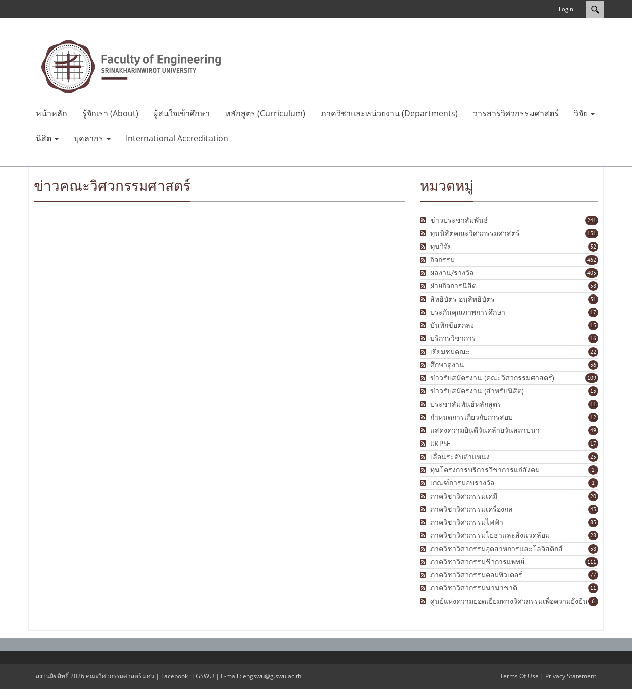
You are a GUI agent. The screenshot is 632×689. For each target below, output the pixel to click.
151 (591, 233)
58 (593, 285)
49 (593, 430)
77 (593, 574)
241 (591, 220)
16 (593, 338)
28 (593, 535)
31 (593, 299)
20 (593, 496)
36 (593, 364)
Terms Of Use (519, 676)
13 (593, 391)
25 (593, 456)
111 (591, 561)
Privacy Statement (570, 676)
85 (593, 522)
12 (593, 417)
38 (593, 548)
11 (593, 404)
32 (593, 246)
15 (593, 325)
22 (593, 351)
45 (593, 509)
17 (593, 312)
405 (591, 272)
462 (591, 259)
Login (566, 9)
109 (591, 377)
